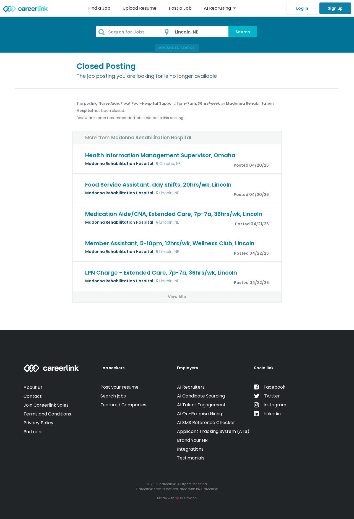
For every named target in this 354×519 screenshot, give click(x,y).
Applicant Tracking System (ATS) (213, 431)
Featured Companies (123, 405)
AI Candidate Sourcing (201, 396)
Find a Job (99, 8)
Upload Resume (140, 8)
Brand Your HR (192, 440)
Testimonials (190, 458)
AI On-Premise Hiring (199, 413)
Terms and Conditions (47, 414)
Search (243, 32)
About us (33, 387)
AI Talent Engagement (201, 405)
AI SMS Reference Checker (206, 422)
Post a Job (181, 8)
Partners (33, 431)
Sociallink (264, 368)
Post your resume (119, 387)
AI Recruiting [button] (220, 8)
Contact (33, 396)
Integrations (190, 449)
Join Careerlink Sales (46, 405)
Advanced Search (177, 47)
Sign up (335, 8)
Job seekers (112, 368)
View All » (177, 296)
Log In (302, 8)
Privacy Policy (38, 423)
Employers (187, 368)
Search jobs (113, 396)
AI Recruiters (191, 387)
